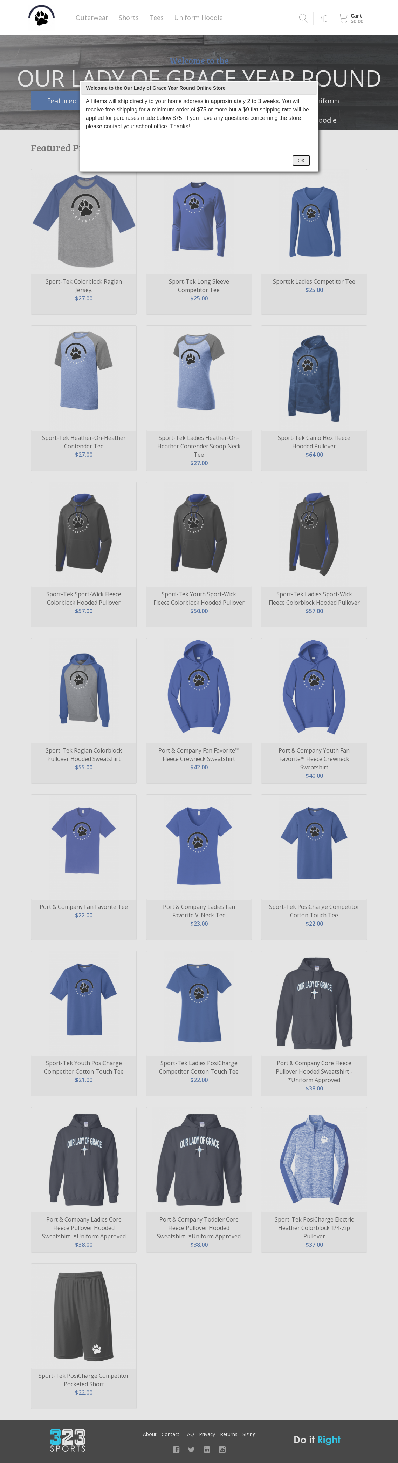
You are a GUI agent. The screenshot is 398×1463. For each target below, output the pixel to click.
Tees (156, 17)
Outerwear (92, 17)
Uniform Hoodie (198, 17)
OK (301, 160)
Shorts (129, 17)
